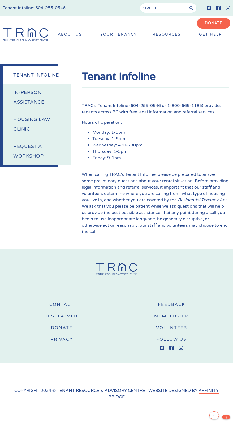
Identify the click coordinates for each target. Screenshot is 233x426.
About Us (71, 35)
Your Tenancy (118, 35)
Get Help (212, 35)
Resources (168, 35)
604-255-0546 (50, 8)
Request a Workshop (28, 151)
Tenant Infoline (36, 75)
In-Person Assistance (28, 97)
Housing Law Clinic (31, 124)
